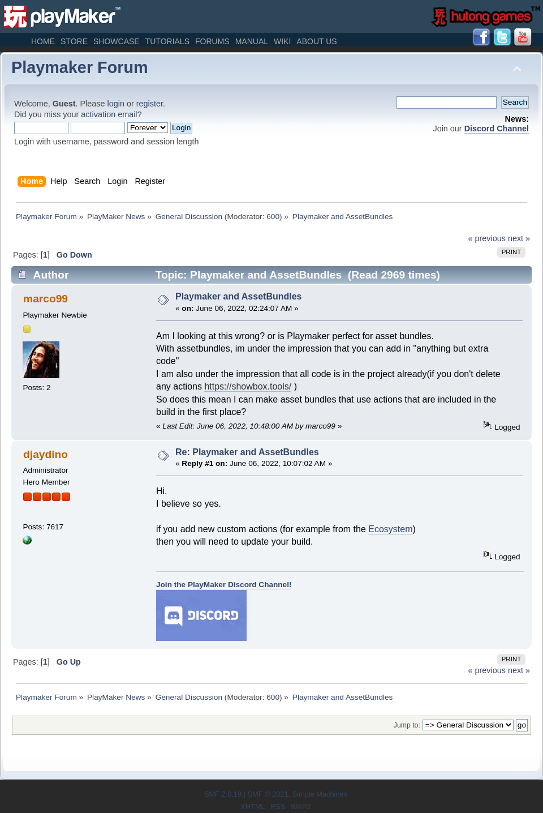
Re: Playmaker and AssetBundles (247, 452)
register (149, 103)
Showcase (116, 41)
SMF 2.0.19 (223, 794)
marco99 (45, 299)
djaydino (45, 454)
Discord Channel (496, 128)
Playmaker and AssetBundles (238, 296)
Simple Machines (319, 794)
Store (74, 41)
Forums (212, 41)
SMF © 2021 (267, 794)
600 (272, 216)
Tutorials (167, 41)
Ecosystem (390, 529)
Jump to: (407, 725)
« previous (487, 238)
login (115, 103)
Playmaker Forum (79, 67)
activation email (109, 114)
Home (43, 41)
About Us (316, 41)
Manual (251, 41)
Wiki (282, 41)
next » (519, 238)
